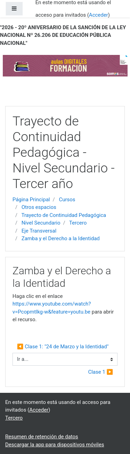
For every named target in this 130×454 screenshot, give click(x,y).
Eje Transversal (39, 231)
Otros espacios (38, 207)
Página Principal (31, 199)
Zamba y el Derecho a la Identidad (60, 238)
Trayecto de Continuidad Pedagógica (63, 215)
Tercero (78, 223)
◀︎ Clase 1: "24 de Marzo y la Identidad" (63, 346)
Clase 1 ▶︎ (100, 372)
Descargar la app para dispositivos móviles (54, 444)
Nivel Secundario (40, 223)
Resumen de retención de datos (41, 436)
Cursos (67, 199)
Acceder (98, 15)
